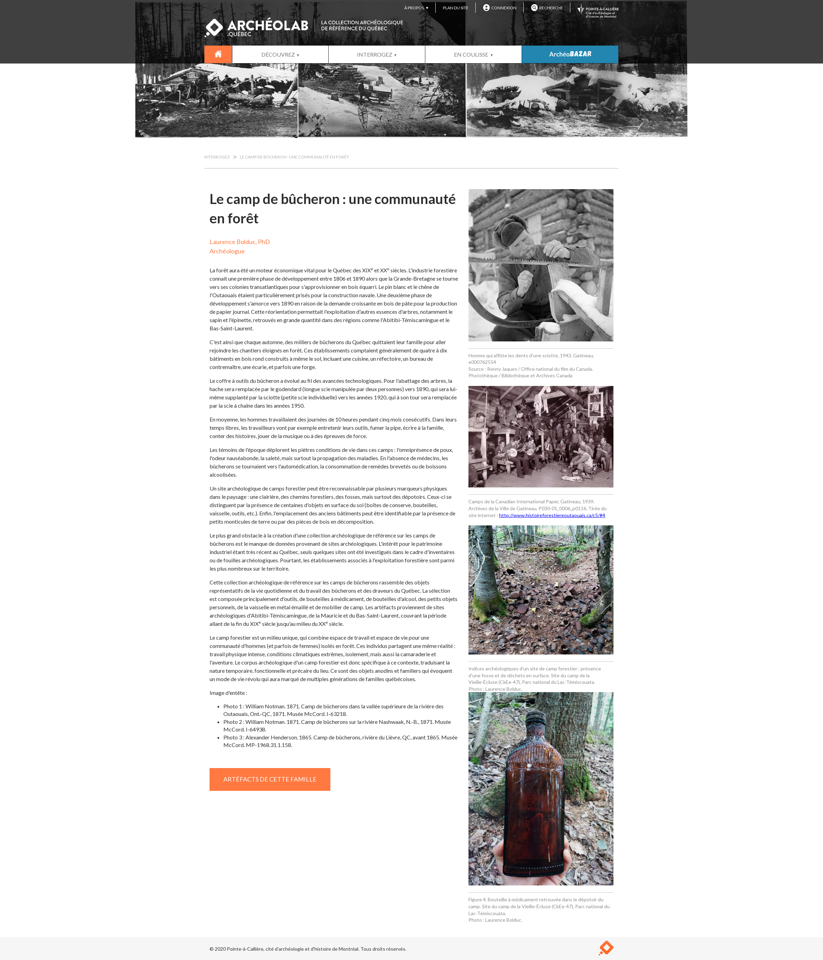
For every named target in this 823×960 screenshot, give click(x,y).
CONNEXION (499, 7)
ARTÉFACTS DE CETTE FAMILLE (270, 779)
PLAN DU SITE (455, 7)
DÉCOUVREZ (278, 54)
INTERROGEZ (374, 54)
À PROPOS (414, 7)
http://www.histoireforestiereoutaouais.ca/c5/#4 (552, 515)
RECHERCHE (547, 7)
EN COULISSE (471, 54)
